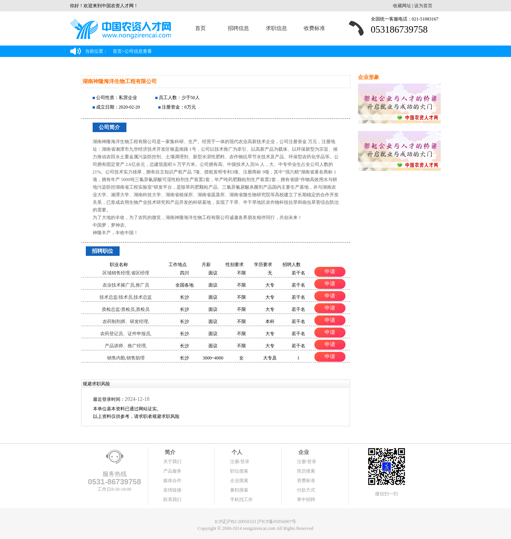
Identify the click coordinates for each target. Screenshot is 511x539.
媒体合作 (172, 480)
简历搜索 (306, 471)
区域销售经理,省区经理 (126, 273)
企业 (303, 452)
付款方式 (306, 490)
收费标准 (314, 28)
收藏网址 (402, 5)
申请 (330, 271)
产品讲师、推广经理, (126, 345)
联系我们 (172, 499)
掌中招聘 (306, 499)
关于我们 (172, 461)
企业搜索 (239, 480)
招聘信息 (238, 28)
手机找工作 (241, 499)
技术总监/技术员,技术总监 (125, 297)
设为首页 (423, 5)
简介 (169, 452)
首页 (200, 28)
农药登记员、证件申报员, (125, 333)
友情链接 (172, 490)
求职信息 (276, 28)
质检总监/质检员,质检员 (126, 309)
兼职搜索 (239, 490)
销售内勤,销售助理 (126, 358)
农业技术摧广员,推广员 (126, 285)
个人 (236, 452)
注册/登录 (239, 461)
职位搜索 (239, 471)
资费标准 (306, 480)
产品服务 (172, 471)
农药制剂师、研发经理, (126, 321)
